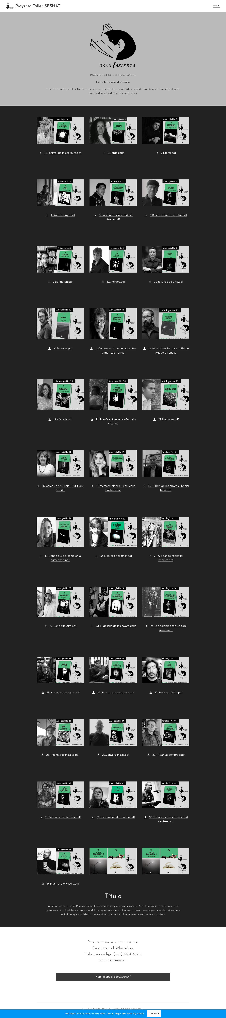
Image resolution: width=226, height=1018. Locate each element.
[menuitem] (216, 6)
